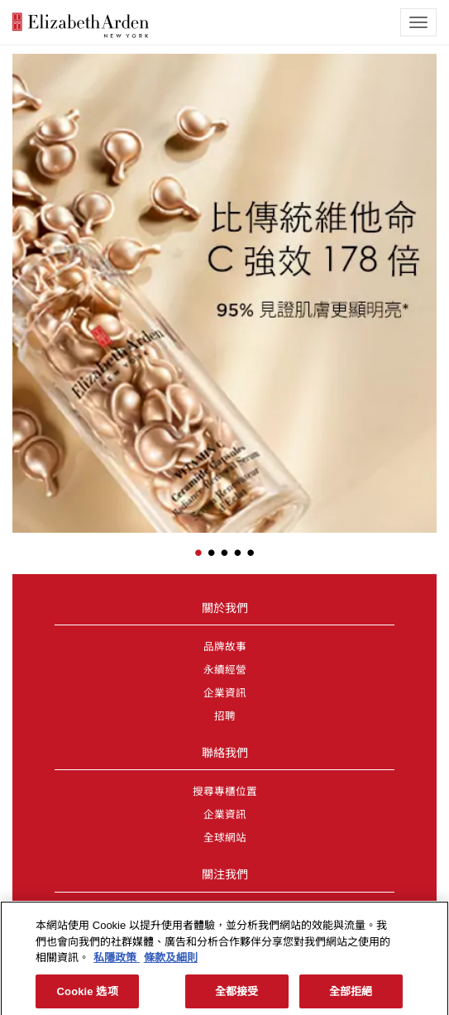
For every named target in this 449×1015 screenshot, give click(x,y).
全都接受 (237, 995)
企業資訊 (224, 693)
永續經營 (224, 670)
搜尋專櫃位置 (225, 791)
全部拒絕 (351, 995)
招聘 (225, 716)
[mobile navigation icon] (418, 22)
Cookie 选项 (87, 995)
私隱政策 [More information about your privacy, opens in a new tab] (116, 961)
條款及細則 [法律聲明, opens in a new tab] (171, 961)
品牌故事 (224, 647)
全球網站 (224, 838)
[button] (24, 274)
